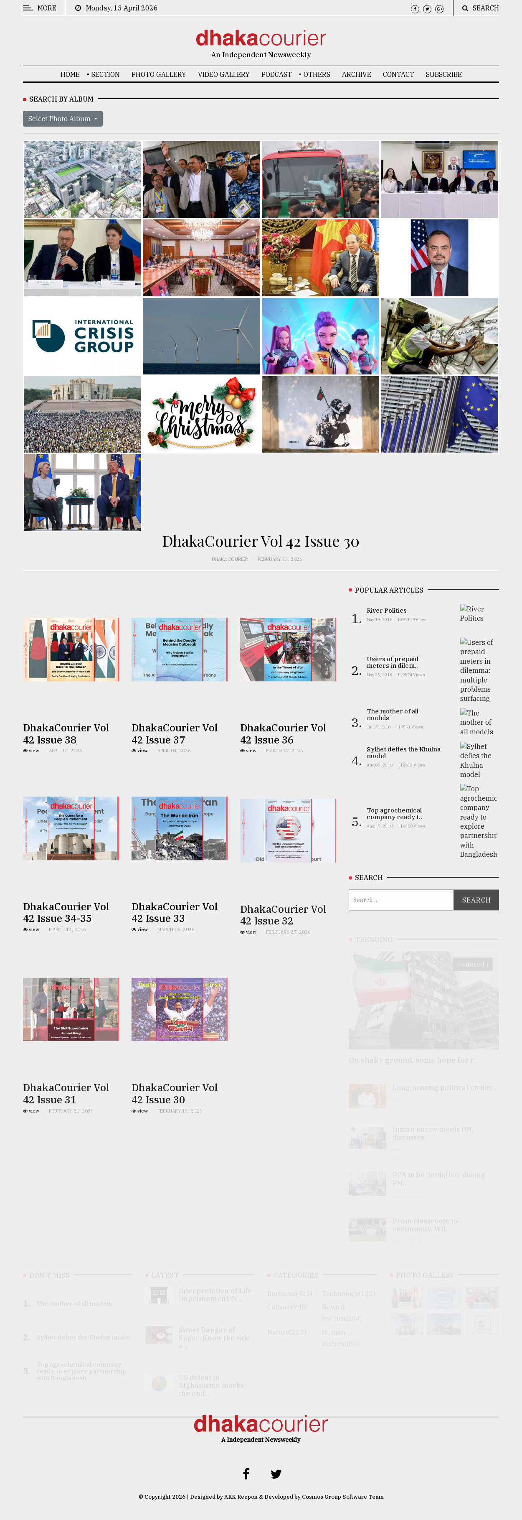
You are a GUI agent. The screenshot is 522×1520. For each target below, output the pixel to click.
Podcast (276, 74)
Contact (398, 74)
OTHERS (317, 74)
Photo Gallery (159, 74)
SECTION (105, 74)
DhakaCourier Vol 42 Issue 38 (66, 740)
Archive (356, 74)
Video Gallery (224, 74)
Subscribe (444, 74)
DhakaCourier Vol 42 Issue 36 (283, 745)
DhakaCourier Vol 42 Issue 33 (175, 929)
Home (70, 74)
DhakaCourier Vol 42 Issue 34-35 (66, 929)
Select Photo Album (60, 119)
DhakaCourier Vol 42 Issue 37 (175, 740)
